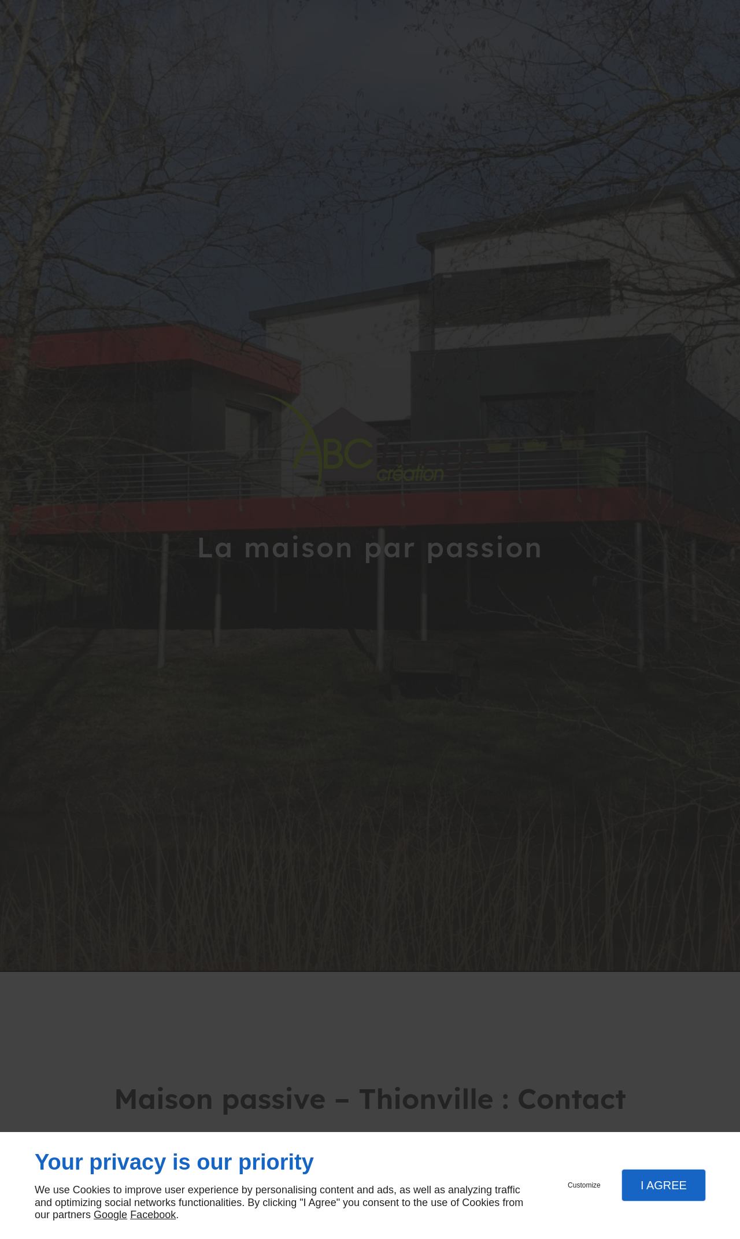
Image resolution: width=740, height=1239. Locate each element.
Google (110, 1214)
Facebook (153, 1214)
